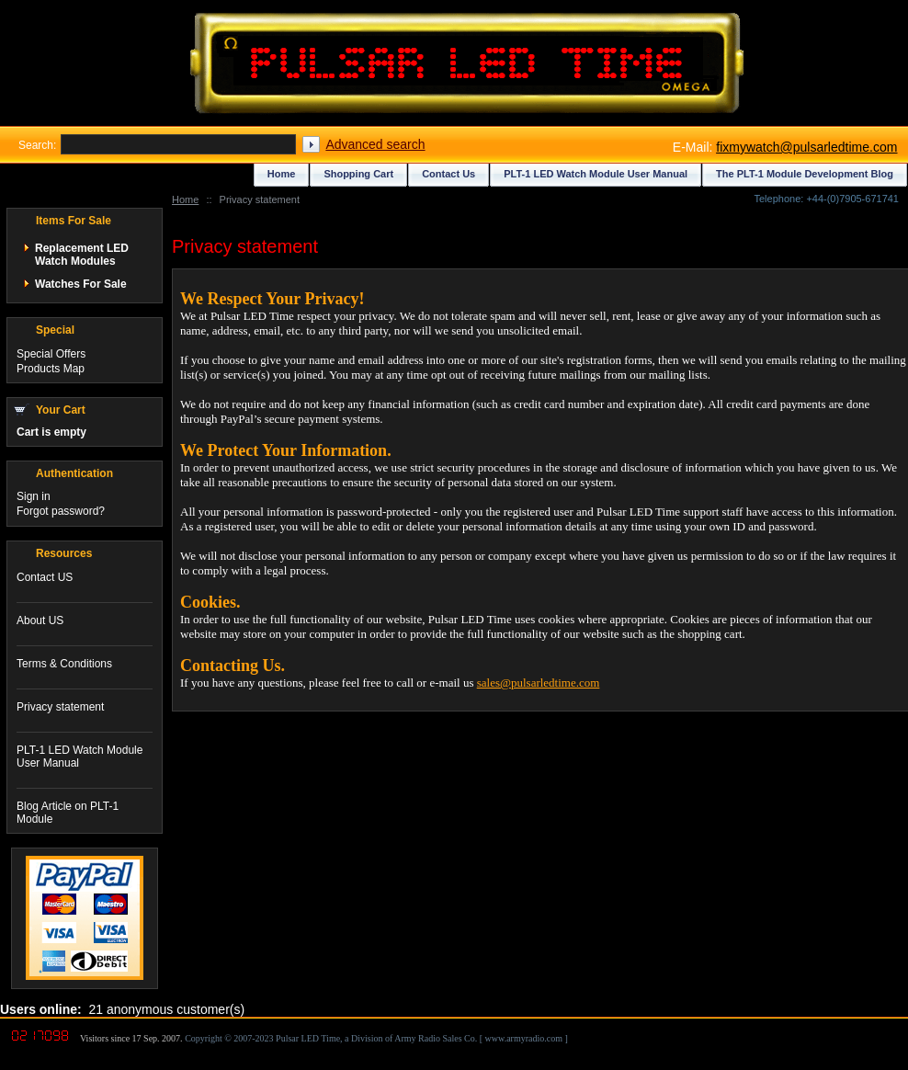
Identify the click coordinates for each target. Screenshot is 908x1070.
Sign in (34, 496)
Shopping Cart (358, 173)
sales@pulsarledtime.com (538, 682)
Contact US (45, 577)
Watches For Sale (81, 284)
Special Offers (51, 353)
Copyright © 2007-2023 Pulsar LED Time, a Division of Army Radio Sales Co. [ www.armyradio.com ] (376, 1038)
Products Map (51, 368)
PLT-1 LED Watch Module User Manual (595, 173)
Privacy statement (60, 706)
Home (185, 199)
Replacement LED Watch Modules (82, 255)
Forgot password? (61, 511)
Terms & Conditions (64, 663)
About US (40, 620)
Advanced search (375, 144)
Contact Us (448, 173)
